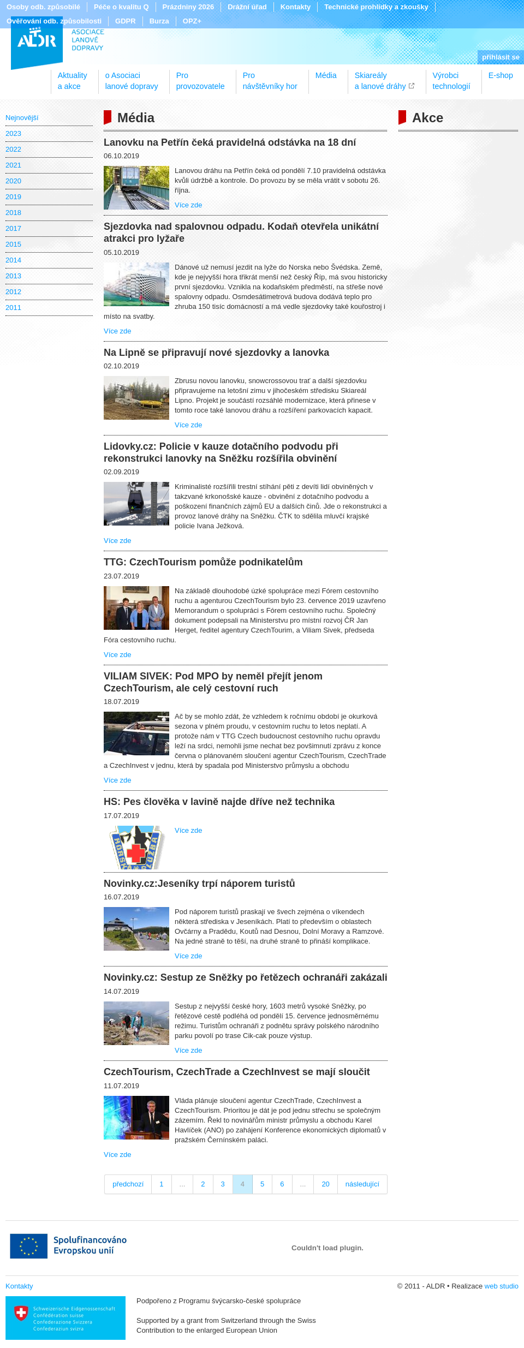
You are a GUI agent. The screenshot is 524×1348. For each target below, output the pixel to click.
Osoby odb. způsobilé (43, 7)
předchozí (128, 1184)
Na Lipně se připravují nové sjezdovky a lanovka (216, 352)
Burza (159, 21)
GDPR (125, 21)
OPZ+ (192, 21)
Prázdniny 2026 (189, 7)
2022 (13, 149)
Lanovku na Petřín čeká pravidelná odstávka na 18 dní (230, 142)
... (183, 1184)
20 (325, 1184)
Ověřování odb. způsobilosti (54, 21)
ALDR (57, 43)
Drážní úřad (247, 7)
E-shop (501, 75)
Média (326, 75)
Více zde (189, 205)
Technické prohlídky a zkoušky (376, 7)
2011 (13, 307)
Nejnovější (22, 118)
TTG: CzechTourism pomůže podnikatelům (203, 562)
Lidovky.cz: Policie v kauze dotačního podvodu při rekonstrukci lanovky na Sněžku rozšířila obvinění (221, 452)
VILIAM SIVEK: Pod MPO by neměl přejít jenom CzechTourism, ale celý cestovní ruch (213, 682)
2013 (13, 276)
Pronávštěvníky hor (270, 77)
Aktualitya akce (72, 77)
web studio (502, 1286)
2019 (13, 197)
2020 (13, 181)
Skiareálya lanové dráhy (380, 77)
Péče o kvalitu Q (121, 7)
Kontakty (296, 7)
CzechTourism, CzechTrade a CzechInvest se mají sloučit (237, 1071)
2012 (13, 292)
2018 (13, 212)
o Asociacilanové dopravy (131, 77)
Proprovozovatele (200, 77)
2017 (13, 228)
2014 (13, 260)
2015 (13, 244)
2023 (13, 133)
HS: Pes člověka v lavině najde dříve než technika (219, 801)
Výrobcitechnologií (452, 77)
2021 (13, 165)
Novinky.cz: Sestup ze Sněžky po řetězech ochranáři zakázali (246, 977)
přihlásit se (501, 57)
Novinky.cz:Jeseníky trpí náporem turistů (199, 883)
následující (362, 1184)
